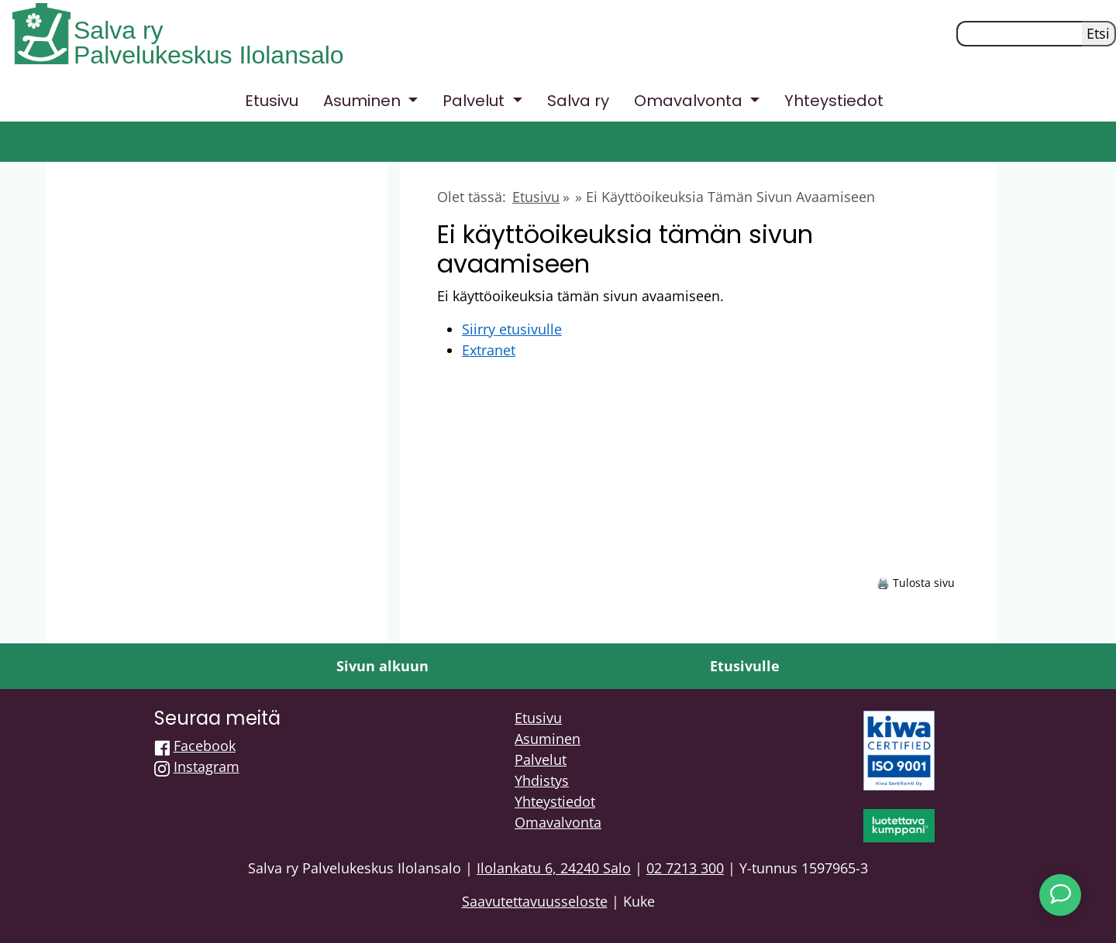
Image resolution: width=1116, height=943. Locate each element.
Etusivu (271, 100)
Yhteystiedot (834, 100)
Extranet (488, 350)
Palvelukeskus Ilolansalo (209, 55)
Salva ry (119, 30)
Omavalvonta (558, 822)
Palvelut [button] (475, 100)
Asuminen (547, 738)
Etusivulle (745, 666)
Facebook (205, 745)
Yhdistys (542, 780)
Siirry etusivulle (512, 329)
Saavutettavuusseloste (535, 901)
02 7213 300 (685, 868)
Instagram (206, 766)
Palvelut (541, 759)
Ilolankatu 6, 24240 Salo (554, 868)
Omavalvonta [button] (690, 100)
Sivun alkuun (382, 666)
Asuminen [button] (364, 100)
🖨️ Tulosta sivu (916, 582)
